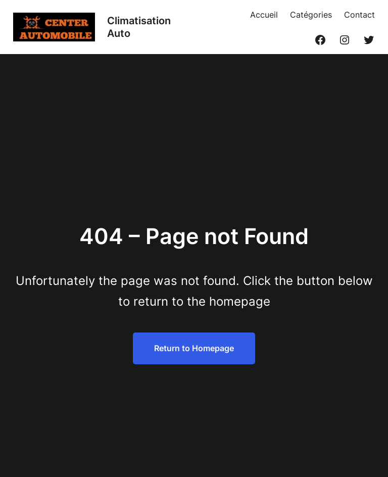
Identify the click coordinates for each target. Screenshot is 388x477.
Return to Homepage (194, 348)
